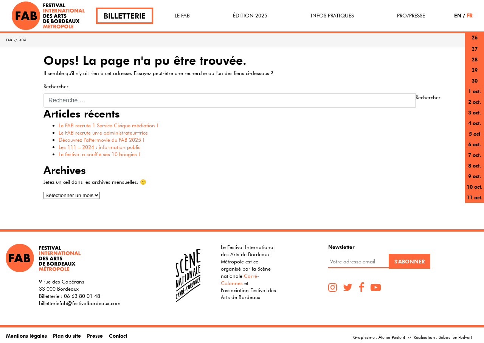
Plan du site (67, 335)
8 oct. (474, 165)
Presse (95, 335)
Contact (118, 335)
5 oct (474, 133)
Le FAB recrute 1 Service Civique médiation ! (108, 125)
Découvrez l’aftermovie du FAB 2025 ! (101, 139)
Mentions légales (26, 335)
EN (457, 15)
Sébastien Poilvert (455, 337)
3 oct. (474, 112)
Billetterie (125, 15)
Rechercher (55, 86)
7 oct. (474, 154)
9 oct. (474, 176)
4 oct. (474, 123)
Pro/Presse (411, 15)
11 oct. (474, 197)
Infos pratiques (332, 15)
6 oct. (474, 144)
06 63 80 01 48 (82, 296)
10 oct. (474, 186)
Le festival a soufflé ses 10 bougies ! (99, 154)
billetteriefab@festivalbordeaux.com (80, 303)
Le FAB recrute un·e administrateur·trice (103, 132)
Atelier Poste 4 (392, 337)
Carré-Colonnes (240, 280)
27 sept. (474, 53)
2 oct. (474, 101)
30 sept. (474, 85)
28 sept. (474, 64)
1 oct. (474, 91)
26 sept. (474, 42)
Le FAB (182, 15)
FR (469, 15)
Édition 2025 (250, 15)
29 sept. (474, 74)
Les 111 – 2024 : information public (99, 147)
